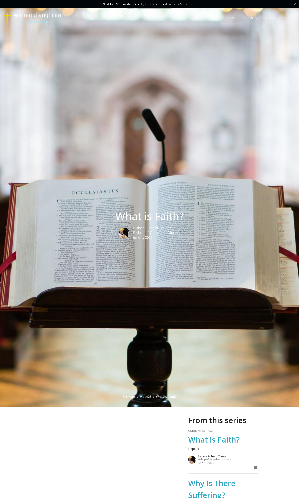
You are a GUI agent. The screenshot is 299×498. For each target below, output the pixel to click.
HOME (215, 18)
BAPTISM (269, 18)
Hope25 (145, 397)
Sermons (129, 397)
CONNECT (232, 18)
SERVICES (251, 18)
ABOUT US (288, 18)
